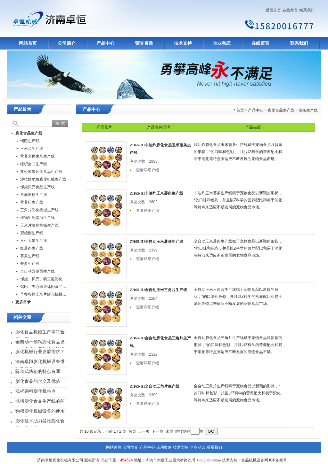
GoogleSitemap (209, 460)
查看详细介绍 (147, 170)
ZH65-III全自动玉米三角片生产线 (158, 290)
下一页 (157, 431)
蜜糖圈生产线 (31, 233)
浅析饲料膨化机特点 (35, 391)
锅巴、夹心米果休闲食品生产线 (47, 286)
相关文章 (22, 317)
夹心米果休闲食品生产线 (41, 171)
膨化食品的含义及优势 (37, 381)
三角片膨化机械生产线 (39, 210)
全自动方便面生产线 (37, 271)
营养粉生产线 (31, 202)
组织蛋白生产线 (33, 164)
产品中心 (105, 43)
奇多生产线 (29, 263)
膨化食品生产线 (280, 110)
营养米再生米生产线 (37, 156)
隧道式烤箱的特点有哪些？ (37, 375)
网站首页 (28, 43)
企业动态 (222, 43)
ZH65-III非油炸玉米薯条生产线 (156, 193)
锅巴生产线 (29, 141)
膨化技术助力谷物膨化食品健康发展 (40, 425)
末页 (169, 431)
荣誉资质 (144, 43)
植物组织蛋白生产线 (37, 217)
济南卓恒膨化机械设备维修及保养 (40, 365)
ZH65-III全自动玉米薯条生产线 (156, 241)
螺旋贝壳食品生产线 (37, 187)
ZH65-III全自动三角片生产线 (154, 386)
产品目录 (22, 109)
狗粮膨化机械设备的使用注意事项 (40, 415)
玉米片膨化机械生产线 (39, 225)
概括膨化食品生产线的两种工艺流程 (40, 405)
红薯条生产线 (31, 248)
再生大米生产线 (33, 240)
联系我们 (307, 10)
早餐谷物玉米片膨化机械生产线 (47, 294)
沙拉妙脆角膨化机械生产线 (43, 179)
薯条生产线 (29, 256)
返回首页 (273, 10)
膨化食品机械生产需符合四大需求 (40, 335)
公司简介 (67, 43)
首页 (240, 110)
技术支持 (183, 43)
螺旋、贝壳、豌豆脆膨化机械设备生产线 (54, 279)
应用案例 (164, 447)
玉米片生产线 (31, 148)
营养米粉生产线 (33, 194)
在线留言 (290, 10)
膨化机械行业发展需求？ (40, 351)
